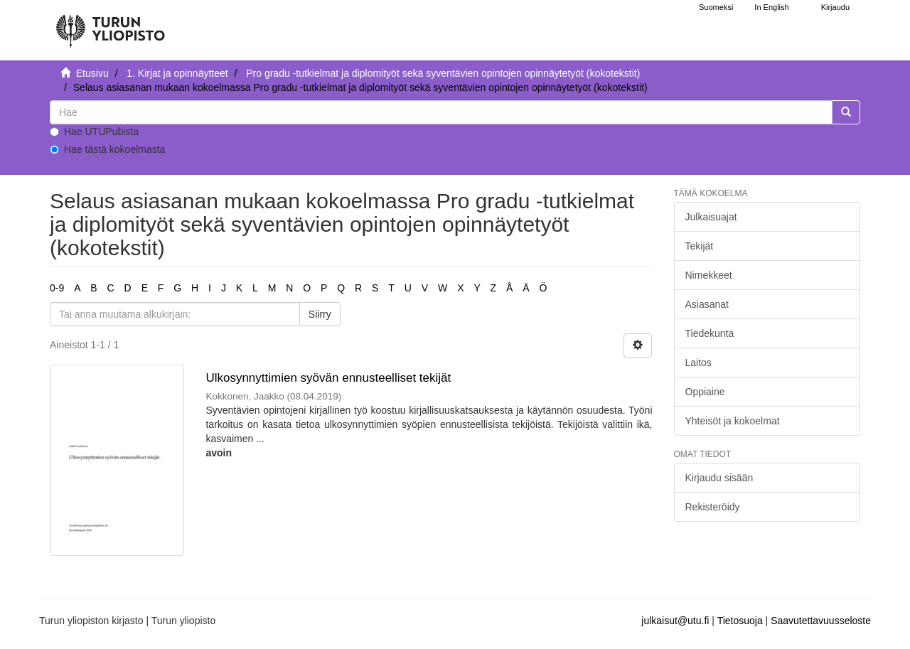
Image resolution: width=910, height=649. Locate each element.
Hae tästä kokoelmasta (107, 149)
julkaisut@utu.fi (675, 620)
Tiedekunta (709, 333)
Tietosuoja (740, 620)
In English (771, 7)
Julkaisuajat (711, 216)
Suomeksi (716, 7)
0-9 (57, 288)
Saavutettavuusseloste (821, 620)
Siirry (320, 314)
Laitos (698, 362)
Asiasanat (707, 304)
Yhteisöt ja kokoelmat (732, 421)
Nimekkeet (708, 275)
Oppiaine (705, 391)
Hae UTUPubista (94, 131)
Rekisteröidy (712, 507)
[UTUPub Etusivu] (110, 25)
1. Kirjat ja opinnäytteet (177, 73)
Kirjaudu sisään (719, 477)
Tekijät (699, 246)
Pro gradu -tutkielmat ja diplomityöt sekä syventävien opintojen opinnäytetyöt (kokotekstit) (443, 73)
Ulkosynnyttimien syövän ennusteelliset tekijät (328, 378)
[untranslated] (441, 112)
